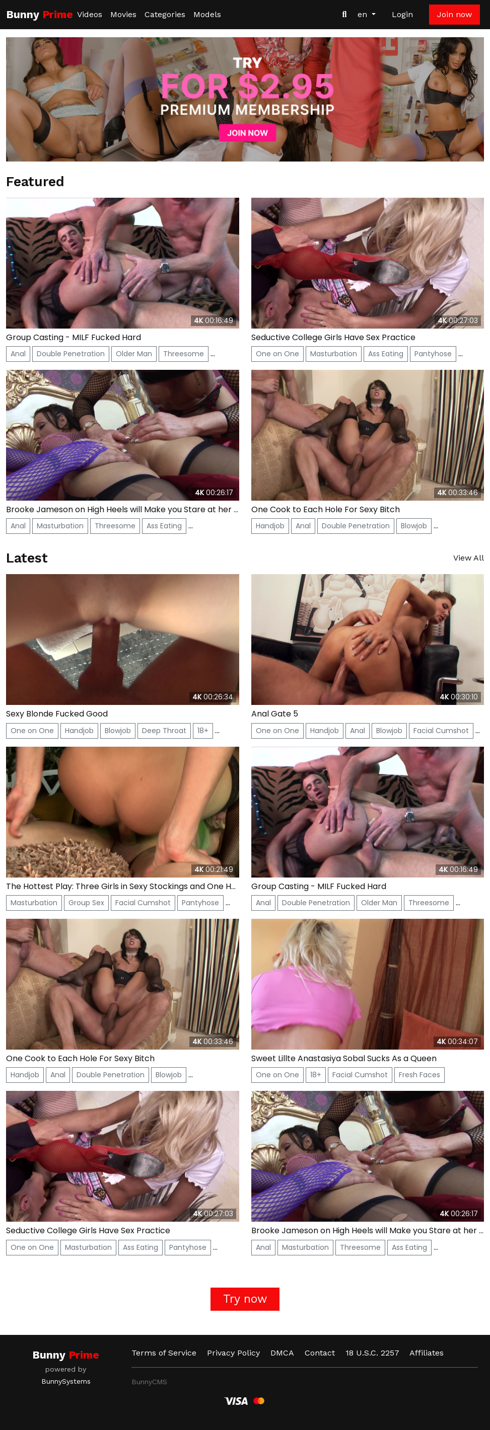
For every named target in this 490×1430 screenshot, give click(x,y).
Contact (320, 1353)
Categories (165, 14)
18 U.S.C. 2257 (372, 1353)
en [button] (364, 14)
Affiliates (426, 1353)
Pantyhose (433, 354)
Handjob (270, 526)
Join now (454, 14)
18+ (202, 731)
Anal (18, 354)
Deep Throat (164, 731)
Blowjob (414, 526)
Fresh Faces (419, 1075)
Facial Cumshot (441, 731)
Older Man (134, 354)
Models (207, 14)
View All (468, 558)
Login (402, 14)
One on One (277, 354)
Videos (89, 14)
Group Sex (86, 903)
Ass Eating (385, 354)
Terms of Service (163, 1353)
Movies (123, 14)
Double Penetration (71, 354)
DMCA (282, 1353)
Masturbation (333, 354)
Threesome (183, 354)
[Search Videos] (344, 15)
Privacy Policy (233, 1353)
